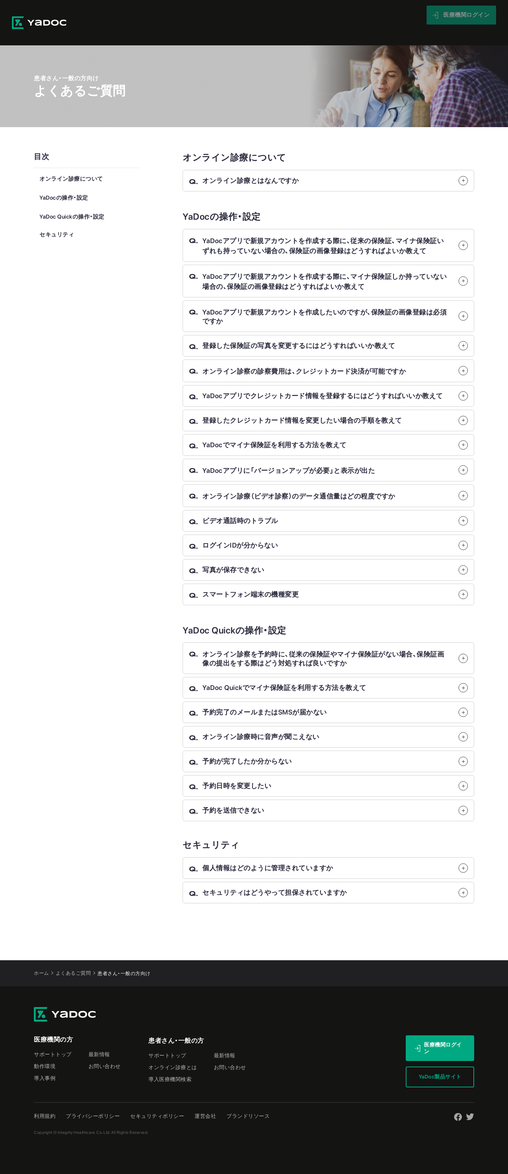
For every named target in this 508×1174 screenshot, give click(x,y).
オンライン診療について (71, 163)
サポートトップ (53, 1039)
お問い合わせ (105, 1051)
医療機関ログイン (443, 1032)
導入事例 (283, 14)
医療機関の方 (53, 1024)
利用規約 (44, 1100)
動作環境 (44, 1051)
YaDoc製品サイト (440, 1061)
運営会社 (205, 1100)
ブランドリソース (248, 1100)
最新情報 (363, 14)
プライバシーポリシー (93, 1100)
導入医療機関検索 (170, 1064)
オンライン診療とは (172, 1052)
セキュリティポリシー (157, 1100)
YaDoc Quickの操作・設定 (72, 201)
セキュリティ (56, 219)
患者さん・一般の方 (176, 1025)
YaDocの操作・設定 (63, 182)
